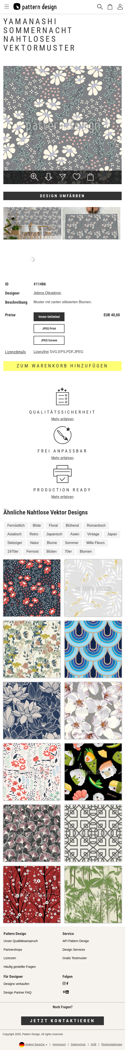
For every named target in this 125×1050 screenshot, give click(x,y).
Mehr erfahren (62, 419)
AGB (93, 1044)
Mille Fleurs (96, 543)
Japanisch (54, 534)
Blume (52, 543)
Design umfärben (62, 195)
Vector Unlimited (49, 317)
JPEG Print (49, 328)
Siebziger (14, 543)
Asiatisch (14, 534)
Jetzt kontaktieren (62, 1020)
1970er (12, 551)
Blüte (37, 525)
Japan (112, 534)
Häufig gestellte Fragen (20, 966)
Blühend (72, 525)
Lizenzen (10, 958)
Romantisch (96, 525)
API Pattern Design (75, 941)
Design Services (73, 949)
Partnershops (13, 949)
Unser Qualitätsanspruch (21, 941)
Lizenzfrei (41, 352)
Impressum (59, 1044)
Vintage (93, 534)
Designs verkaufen (16, 984)
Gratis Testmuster (74, 958)
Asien (74, 534)
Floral (53, 525)
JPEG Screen (49, 340)
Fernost (32, 551)
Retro (34, 534)
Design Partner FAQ (17, 992)
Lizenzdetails (15, 352)
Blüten (51, 551)
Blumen (86, 551)
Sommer (71, 543)
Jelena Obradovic (47, 293)
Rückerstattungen (111, 1044)
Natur (34, 543)
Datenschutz (78, 1044)
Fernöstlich (16, 525)
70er (68, 551)
